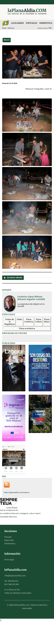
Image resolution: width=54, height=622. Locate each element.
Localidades (17, 23)
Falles (19, 319)
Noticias (11, 28)
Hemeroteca (45, 23)
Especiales (31, 23)
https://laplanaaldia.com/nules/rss (16, 492)
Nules (4, 28)
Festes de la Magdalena (9, 322)
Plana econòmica (27, 328)
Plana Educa (47, 320)
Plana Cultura (38, 320)
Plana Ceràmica (28, 320)
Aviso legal (9, 559)
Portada (8, 537)
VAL (50, 28)
